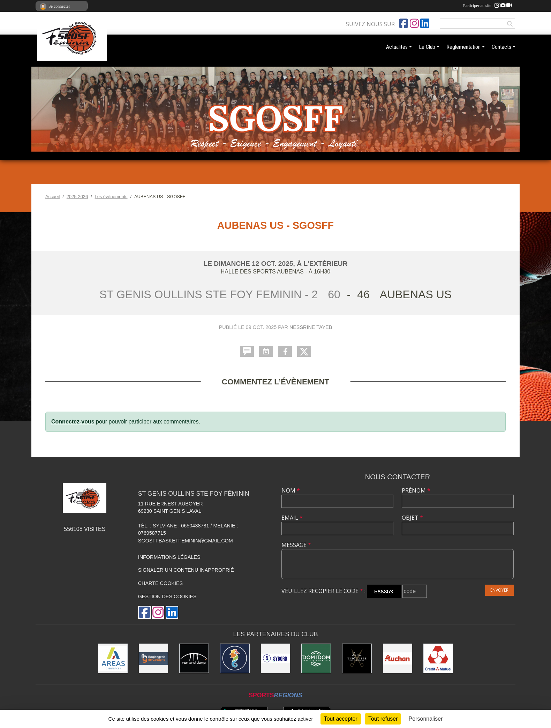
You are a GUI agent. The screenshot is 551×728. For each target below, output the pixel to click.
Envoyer (499, 590)
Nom (290, 490)
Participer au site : (487, 5)
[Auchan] (398, 658)
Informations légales (169, 557)
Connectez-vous (73, 422)
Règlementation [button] (463, 47)
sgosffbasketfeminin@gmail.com (185, 540)
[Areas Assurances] (113, 658)
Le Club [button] (427, 47)
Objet (412, 517)
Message (296, 545)
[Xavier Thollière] (357, 658)
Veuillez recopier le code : (323, 591)
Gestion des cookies (167, 596)
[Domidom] (316, 658)
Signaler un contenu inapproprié (186, 570)
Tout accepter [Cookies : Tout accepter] (340, 719)
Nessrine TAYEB (310, 327)
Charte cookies (160, 583)
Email (292, 517)
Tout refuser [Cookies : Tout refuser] (383, 719)
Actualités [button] (397, 47)
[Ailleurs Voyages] (235, 658)
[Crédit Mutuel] (438, 658)
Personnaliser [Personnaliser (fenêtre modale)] (426, 719)
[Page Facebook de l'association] (403, 23)
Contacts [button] (501, 47)
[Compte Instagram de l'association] (414, 23)
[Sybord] (275, 658)
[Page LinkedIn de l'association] (424, 23)
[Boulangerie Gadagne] (153, 658)
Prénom (416, 490)
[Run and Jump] (194, 658)
